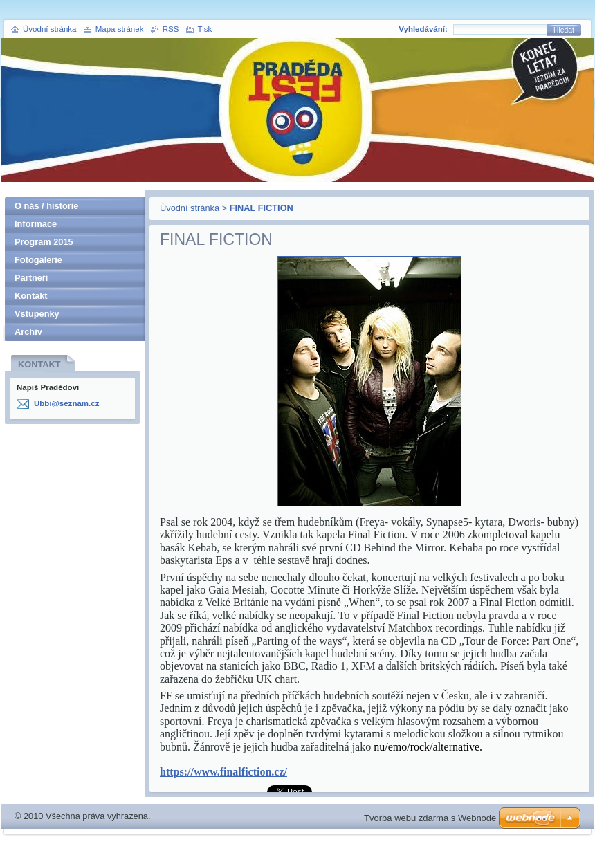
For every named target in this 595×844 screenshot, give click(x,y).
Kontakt (31, 296)
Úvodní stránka (189, 208)
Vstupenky (37, 314)
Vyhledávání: (423, 29)
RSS (171, 29)
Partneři (31, 278)
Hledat (563, 30)
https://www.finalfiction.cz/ (223, 772)
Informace (36, 224)
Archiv (28, 332)
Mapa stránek (119, 29)
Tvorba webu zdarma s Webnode (430, 818)
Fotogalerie (38, 260)
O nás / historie (46, 206)
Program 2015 (44, 242)
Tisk (205, 29)
